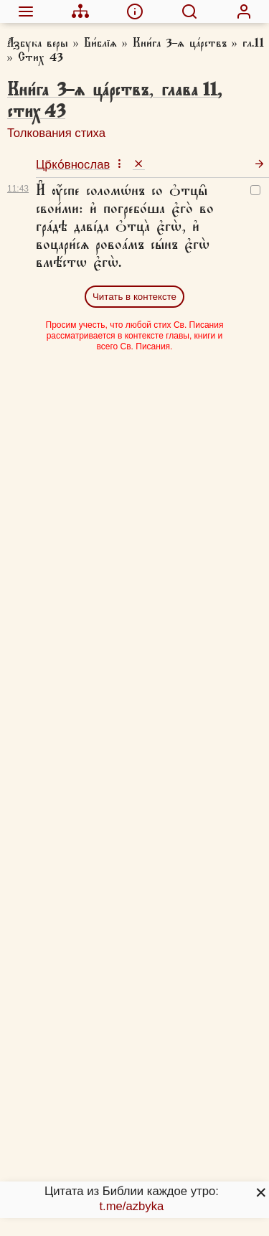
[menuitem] (25, 11)
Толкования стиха (56, 133)
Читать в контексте (134, 296)
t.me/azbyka (131, 1206)
